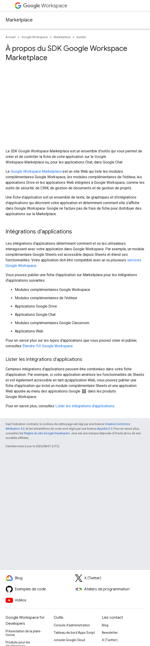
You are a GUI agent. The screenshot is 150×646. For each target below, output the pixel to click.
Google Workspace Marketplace (36, 171)
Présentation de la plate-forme (23, 633)
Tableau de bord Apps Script (74, 632)
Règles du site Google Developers (47, 433)
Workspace (45, 6)
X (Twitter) (110, 640)
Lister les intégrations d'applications (84, 406)
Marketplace (19, 20)
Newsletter (110, 632)
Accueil (11, 37)
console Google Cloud (69, 640)
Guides (81, 37)
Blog (105, 625)
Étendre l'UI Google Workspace (47, 346)
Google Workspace (35, 37)
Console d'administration (72, 625)
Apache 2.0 (104, 428)
